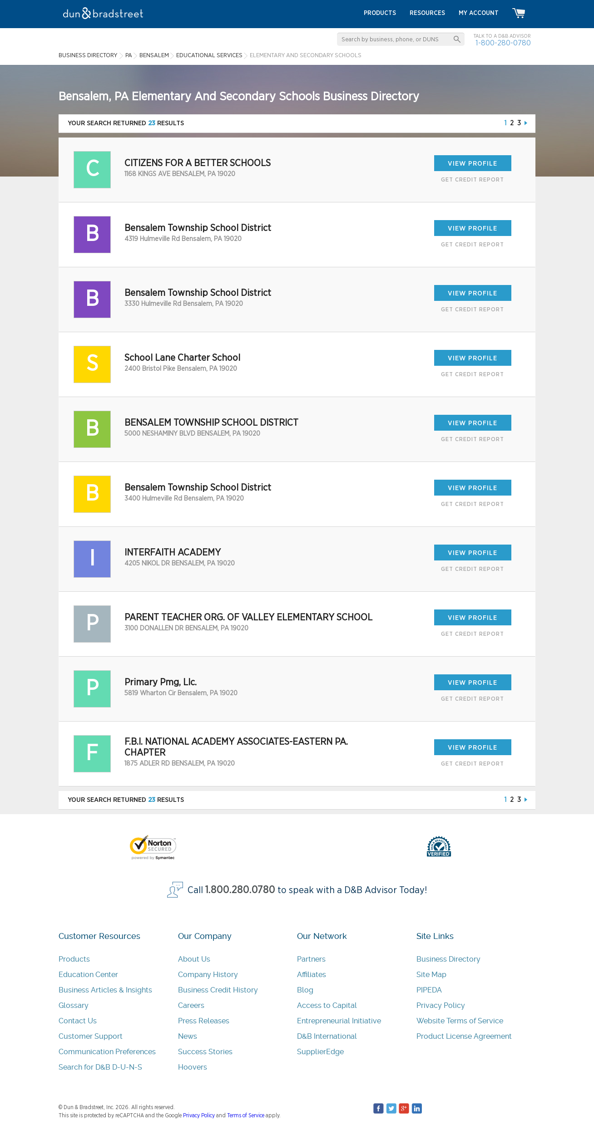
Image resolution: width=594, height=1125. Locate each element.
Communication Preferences (107, 1051)
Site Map (431, 974)
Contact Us (78, 1021)
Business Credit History (218, 990)
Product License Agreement (464, 1036)
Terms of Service (245, 1115)
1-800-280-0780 (503, 43)
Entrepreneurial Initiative (339, 1021)
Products (74, 959)
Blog (305, 990)
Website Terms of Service (459, 1021)
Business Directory (448, 959)
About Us (194, 959)
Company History (208, 974)
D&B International (327, 1036)
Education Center (88, 974)
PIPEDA (429, 990)
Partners (311, 959)
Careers (191, 1005)
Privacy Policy (440, 1005)
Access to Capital (327, 1005)
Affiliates (311, 974)
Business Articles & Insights (105, 990)
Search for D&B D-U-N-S (100, 1067)
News (187, 1036)
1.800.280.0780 (240, 890)
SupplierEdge (320, 1051)
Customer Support (91, 1036)
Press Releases (203, 1021)
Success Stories (205, 1051)
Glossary (74, 1005)
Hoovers (192, 1067)
